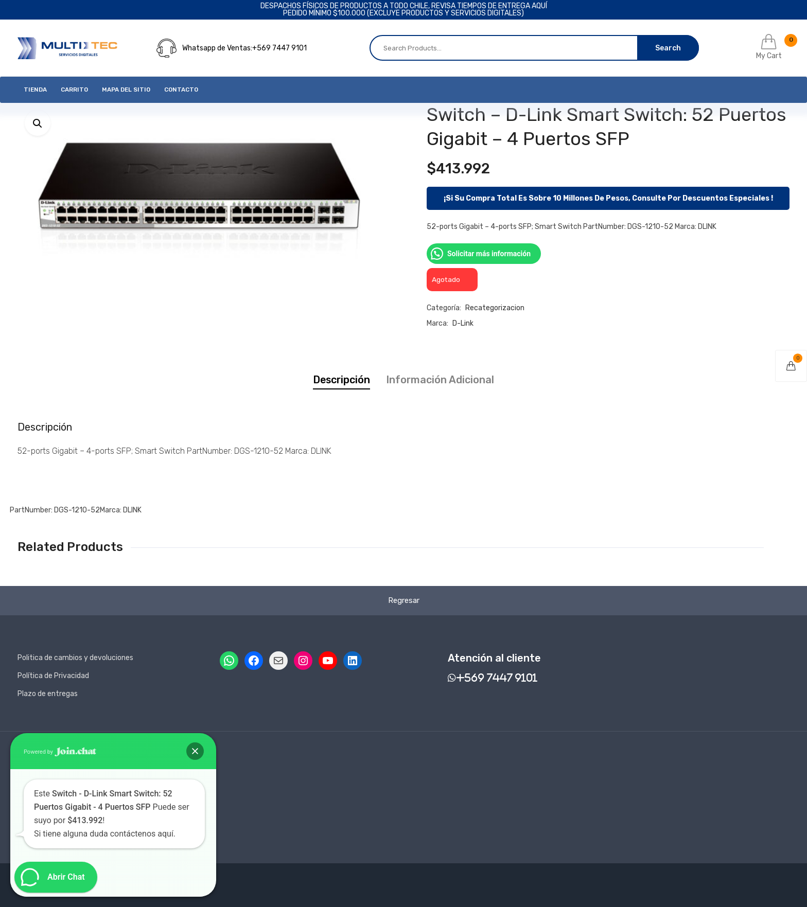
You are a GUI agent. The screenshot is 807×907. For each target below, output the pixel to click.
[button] (37, 123)
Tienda (35, 89)
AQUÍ (539, 6)
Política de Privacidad (53, 675)
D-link (462, 323)
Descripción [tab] (341, 380)
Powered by (60, 752)
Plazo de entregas (47, 693)
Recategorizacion (494, 308)
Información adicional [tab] (440, 380)
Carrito (74, 89)
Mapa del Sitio (126, 89)
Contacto (181, 89)
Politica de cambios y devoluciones (75, 657)
